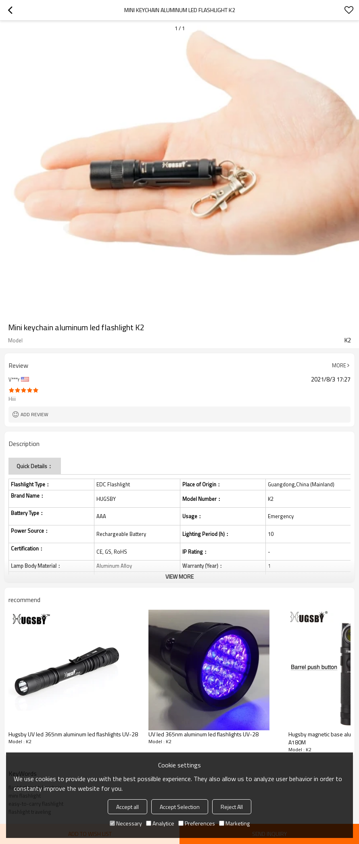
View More (179, 576)
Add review (34, 414)
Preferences (196, 823)
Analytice (160, 823)
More (339, 365)
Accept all (127, 806)
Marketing (234, 823)
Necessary (126, 823)
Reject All (232, 806)
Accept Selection (180, 806)
